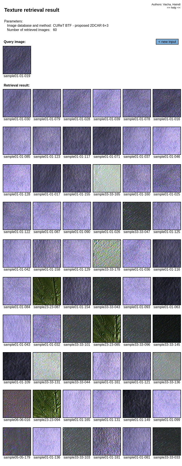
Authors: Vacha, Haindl (166, 4)
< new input (167, 42)
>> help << (174, 7)
